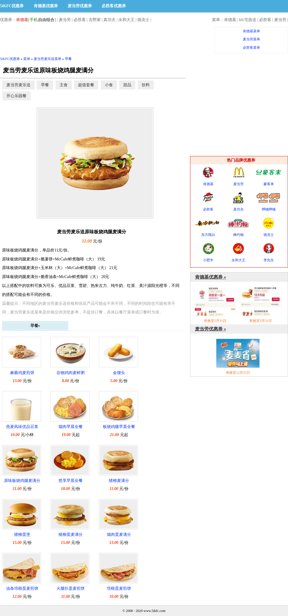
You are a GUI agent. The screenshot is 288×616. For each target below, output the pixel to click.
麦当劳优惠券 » (210, 328)
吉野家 (95, 20)
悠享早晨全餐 (70, 480)
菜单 (26, 59)
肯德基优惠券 (46, 6)
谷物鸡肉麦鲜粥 (70, 373)
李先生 (268, 252)
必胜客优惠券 (114, 6)
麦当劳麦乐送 (18, 85)
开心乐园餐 (16, 96)
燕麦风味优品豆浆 (22, 427)
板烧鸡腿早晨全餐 (119, 427)
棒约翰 (238, 227)
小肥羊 (208, 252)
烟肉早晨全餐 (70, 427)
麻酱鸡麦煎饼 (22, 373)
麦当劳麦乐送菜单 (47, 59)
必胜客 (80, 20)
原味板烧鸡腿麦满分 (22, 480)
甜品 (127, 85)
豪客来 (268, 176)
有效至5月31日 (215, 305)
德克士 (143, 20)
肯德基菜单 (251, 31)
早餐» (35, 326)
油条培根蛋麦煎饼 (22, 588)
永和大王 (126, 20)
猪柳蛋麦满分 (70, 534)
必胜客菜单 (251, 48)
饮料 (146, 85)
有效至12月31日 (237, 357)
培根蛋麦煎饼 (119, 588)
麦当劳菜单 (251, 39)
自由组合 (46, 20)
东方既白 (208, 227)
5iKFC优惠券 (12, 6)
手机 (34, 20)
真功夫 (109, 20)
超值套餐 (86, 85)
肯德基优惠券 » (210, 277)
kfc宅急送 (247, 20)
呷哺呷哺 (268, 201)
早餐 (68, 59)
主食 (64, 85)
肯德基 (22, 20)
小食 (109, 85)
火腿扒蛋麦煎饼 (70, 588)
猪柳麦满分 (119, 480)
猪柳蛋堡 (22, 534)
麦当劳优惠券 (80, 6)
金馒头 (119, 373)
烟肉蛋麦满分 (119, 534)
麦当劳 (65, 20)
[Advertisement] (105, 40)
